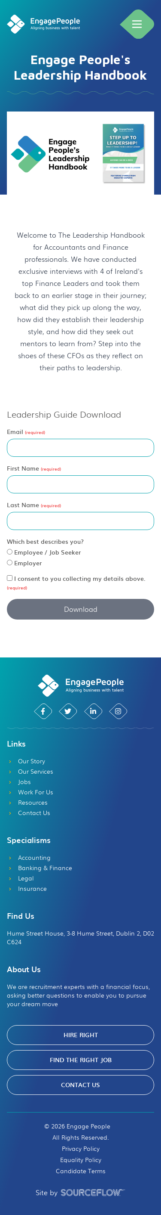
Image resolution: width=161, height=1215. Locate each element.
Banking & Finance (39, 867)
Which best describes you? (45, 541)
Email (16, 431)
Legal (20, 878)
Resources (27, 802)
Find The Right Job (81, 1059)
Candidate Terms (81, 1170)
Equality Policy (80, 1159)
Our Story (26, 760)
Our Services (30, 771)
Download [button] (80, 609)
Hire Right (81, 1034)
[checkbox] (9, 578)
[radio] (9, 552)
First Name (24, 468)
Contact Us (28, 812)
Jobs (19, 781)
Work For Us (30, 791)
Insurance (27, 888)
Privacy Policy (81, 1148)
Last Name (24, 504)
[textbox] (80, 448)
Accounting (29, 857)
